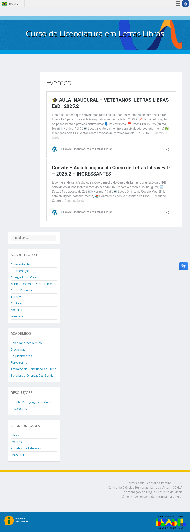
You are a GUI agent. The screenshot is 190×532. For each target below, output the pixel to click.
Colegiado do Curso (24, 277)
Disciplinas (18, 349)
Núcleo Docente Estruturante (31, 284)
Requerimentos (21, 356)
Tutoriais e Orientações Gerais (32, 375)
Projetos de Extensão (26, 448)
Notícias (16, 310)
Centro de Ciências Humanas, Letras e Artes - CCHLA (145, 487)
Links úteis (18, 455)
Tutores (16, 297)
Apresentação (20, 264)
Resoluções (19, 409)
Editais (15, 435)
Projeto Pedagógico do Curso (31, 402)
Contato (16, 303)
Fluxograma (19, 362)
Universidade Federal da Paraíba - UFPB (154, 483)
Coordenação (20, 271)
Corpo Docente (21, 290)
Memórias (18, 316)
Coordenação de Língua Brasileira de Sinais (152, 492)
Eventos (16, 442)
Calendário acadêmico (26, 343)
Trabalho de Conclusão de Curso (34, 369)
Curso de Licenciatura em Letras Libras (95, 33)
